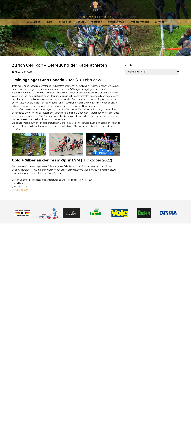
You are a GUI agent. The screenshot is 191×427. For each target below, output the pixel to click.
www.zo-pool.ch (20, 189)
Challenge (64, 22)
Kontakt (159, 22)
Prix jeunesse (116, 22)
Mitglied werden (139, 22)
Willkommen (34, 22)
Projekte (97, 22)
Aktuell (81, 22)
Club (50, 22)
